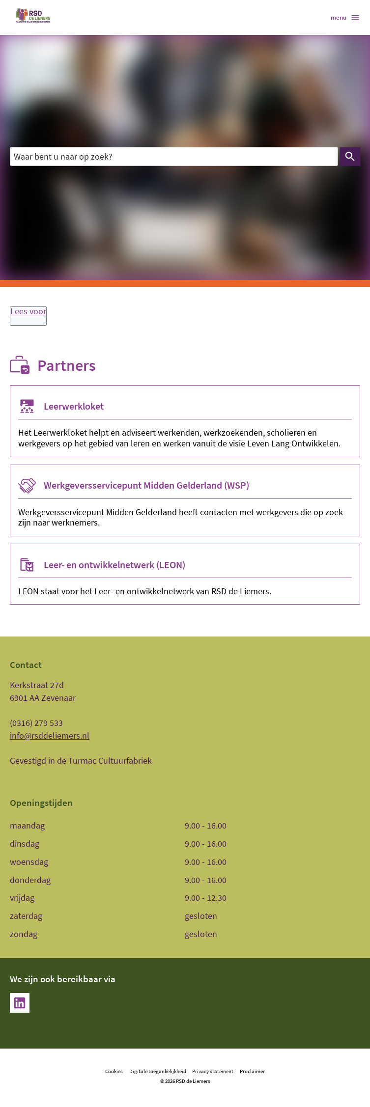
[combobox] (174, 156)
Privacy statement (212, 1071)
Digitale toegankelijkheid (157, 1071)
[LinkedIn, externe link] (19, 1003)
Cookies (114, 1071)
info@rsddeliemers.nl (49, 735)
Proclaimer (252, 1071)
